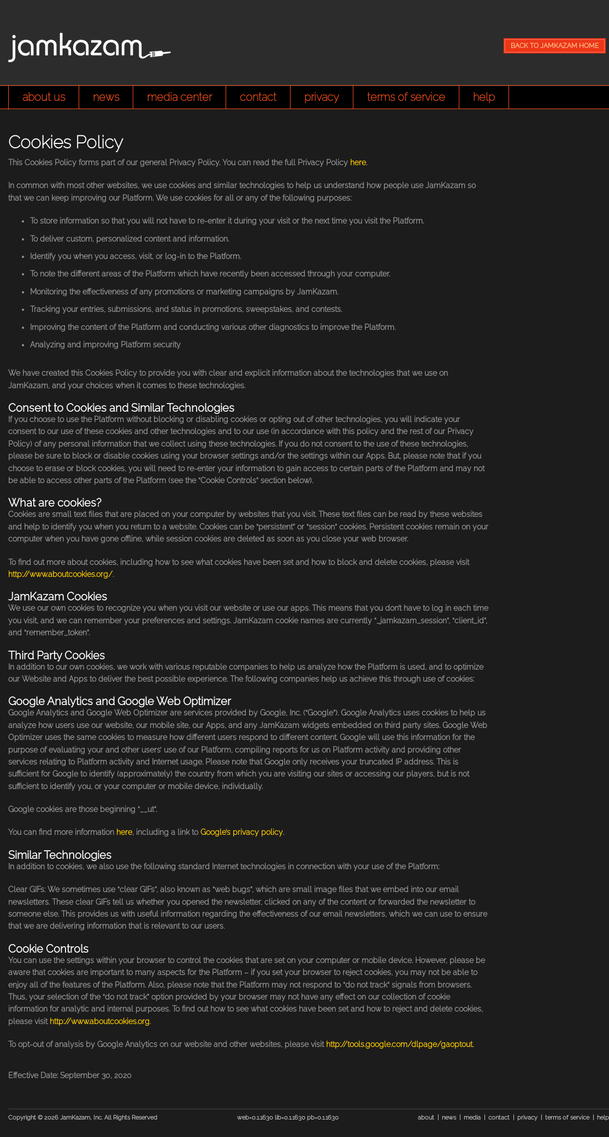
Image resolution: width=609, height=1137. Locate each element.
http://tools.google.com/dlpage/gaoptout (399, 1044)
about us (43, 97)
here (358, 162)
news (106, 97)
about (426, 1118)
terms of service (406, 97)
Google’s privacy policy (241, 832)
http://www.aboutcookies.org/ (60, 574)
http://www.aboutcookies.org (100, 1021)
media (472, 1118)
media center (179, 97)
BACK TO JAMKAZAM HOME (555, 46)
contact (258, 97)
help (484, 97)
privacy (321, 97)
